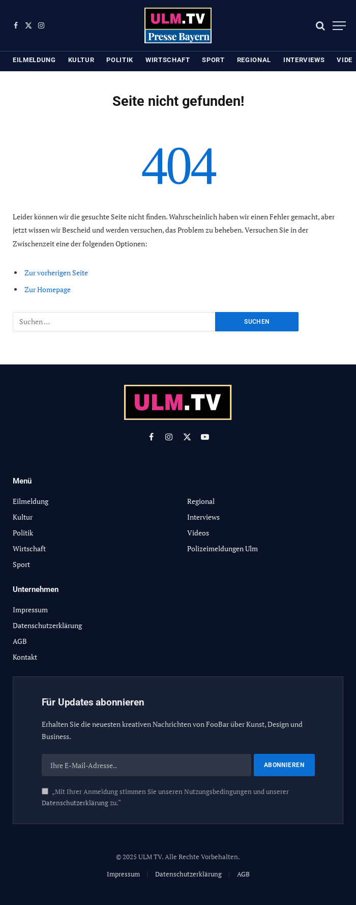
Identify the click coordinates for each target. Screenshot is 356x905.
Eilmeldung (34, 60)
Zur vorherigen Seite (56, 272)
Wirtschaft (167, 60)
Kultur (81, 60)
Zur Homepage (47, 289)
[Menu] (339, 25)
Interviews (304, 60)
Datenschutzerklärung (75, 803)
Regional (254, 60)
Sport (213, 60)
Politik (119, 60)
